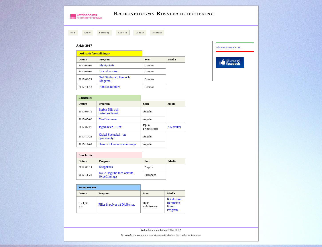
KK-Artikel (174, 199)
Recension (173, 203)
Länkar (139, 32)
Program (172, 210)
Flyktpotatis (106, 65)
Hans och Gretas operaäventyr (117, 144)
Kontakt (157, 32)
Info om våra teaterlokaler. (229, 47)
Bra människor (108, 71)
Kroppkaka (106, 167)
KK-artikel (174, 127)
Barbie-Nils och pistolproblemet (108, 111)
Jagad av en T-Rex (110, 127)
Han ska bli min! (109, 87)
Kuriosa (122, 32)
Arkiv (87, 32)
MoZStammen (108, 119)
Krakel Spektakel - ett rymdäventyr (112, 136)
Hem (73, 32)
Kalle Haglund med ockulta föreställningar (116, 174)
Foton (170, 206)
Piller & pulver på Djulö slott (116, 204)
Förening (104, 32)
